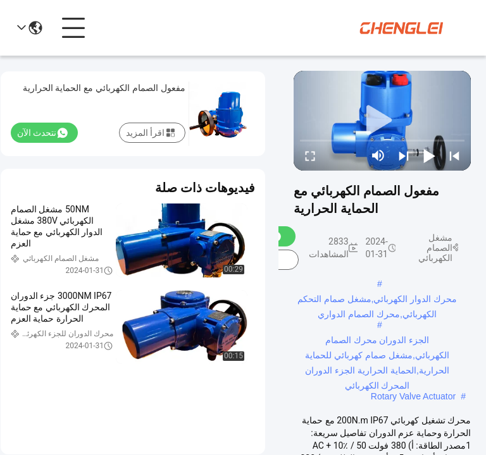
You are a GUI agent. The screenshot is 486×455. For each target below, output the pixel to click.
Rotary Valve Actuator (413, 396)
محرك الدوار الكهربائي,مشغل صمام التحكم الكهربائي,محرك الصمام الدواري (377, 300)
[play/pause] (429, 155)
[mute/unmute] (378, 155)
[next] (403, 155)
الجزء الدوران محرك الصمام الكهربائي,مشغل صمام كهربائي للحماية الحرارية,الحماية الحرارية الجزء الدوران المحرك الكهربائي (377, 341)
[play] (382, 120)
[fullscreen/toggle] (310, 155)
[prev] (454, 155)
